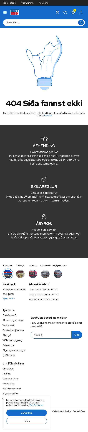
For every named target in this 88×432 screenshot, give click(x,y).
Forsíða (48, 115)
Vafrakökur (79, 411)
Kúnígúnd (43, 2)
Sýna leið (9, 298)
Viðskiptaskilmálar (62, 411)
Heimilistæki (9, 2)
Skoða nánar (36, 405)
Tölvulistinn (27, 2)
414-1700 (8, 294)
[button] (26, 413)
